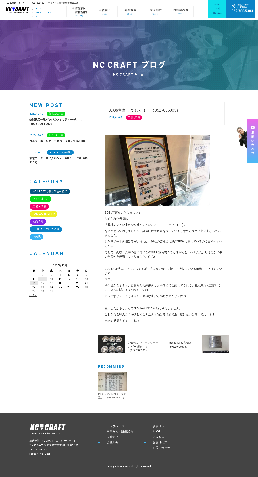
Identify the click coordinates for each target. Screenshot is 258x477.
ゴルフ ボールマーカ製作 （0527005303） (57, 141)
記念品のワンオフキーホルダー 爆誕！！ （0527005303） (143, 346)
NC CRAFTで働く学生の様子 (49, 191)
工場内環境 (134, 117)
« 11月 (33, 295)
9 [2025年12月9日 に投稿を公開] (42, 279)
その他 (36, 236)
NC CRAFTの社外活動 (60, 152)
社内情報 (37, 221)
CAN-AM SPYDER (43, 214)
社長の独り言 (56, 113)
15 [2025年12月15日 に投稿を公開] (33, 283)
